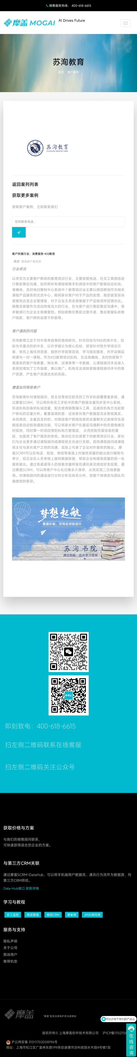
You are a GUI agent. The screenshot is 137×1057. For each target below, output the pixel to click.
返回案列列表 (25, 184)
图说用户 (10, 954)
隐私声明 (10, 941)
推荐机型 (10, 961)
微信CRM (53, 915)
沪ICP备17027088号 (118, 1033)
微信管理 (33, 915)
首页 (61, 72)
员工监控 (13, 915)
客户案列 (73, 72)
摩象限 (71, 915)
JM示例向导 (92, 915)
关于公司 (10, 947)
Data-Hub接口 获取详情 (21, 888)
